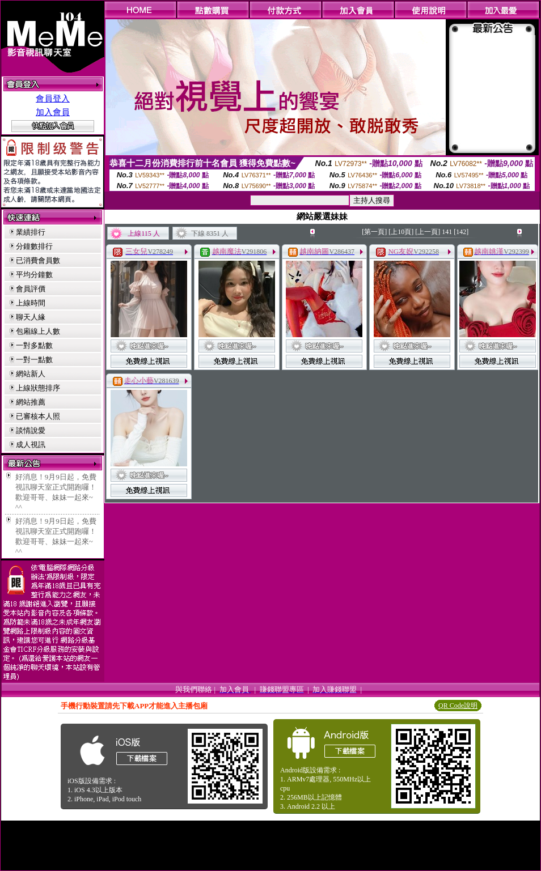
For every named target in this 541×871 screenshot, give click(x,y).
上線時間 (30, 303)
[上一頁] (427, 232)
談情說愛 (30, 430)
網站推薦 (30, 402)
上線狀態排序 (38, 388)
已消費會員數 (38, 260)
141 (447, 232)
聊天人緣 (30, 317)
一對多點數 (34, 345)
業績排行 (30, 232)
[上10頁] (400, 232)
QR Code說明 (457, 705)
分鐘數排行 (34, 246)
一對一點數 (34, 359)
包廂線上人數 (38, 331)
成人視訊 (30, 444)
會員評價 (30, 288)
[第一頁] (374, 232)
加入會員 (53, 112)
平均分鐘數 (34, 274)
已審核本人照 (38, 416)
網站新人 (30, 373)
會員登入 (53, 98)
